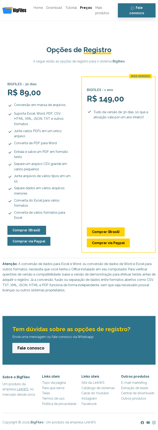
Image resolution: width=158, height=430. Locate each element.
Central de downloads (138, 393)
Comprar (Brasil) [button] (27, 230)
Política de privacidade (59, 404)
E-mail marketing (134, 383)
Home (38, 8)
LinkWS (22, 389)
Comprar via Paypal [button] (29, 241)
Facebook (89, 404)
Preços (86, 8)
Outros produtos (133, 398)
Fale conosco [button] (136, 10)
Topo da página (54, 383)
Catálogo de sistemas (98, 388)
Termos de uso (53, 398)
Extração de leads (134, 388)
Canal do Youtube (95, 393)
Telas (46, 393)
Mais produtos (102, 10)
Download (54, 8)
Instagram (89, 398)
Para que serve (53, 388)
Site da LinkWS (93, 383)
